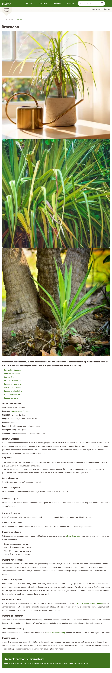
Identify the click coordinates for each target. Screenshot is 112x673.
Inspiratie (57, 3)
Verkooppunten (95, 9)
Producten (28, 3)
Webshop (70, 3)
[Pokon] (7, 8)
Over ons (107, 9)
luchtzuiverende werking (55, 633)
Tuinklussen (43, 3)
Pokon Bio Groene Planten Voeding (89, 603)
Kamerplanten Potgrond (20, 411)
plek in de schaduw (73, 536)
